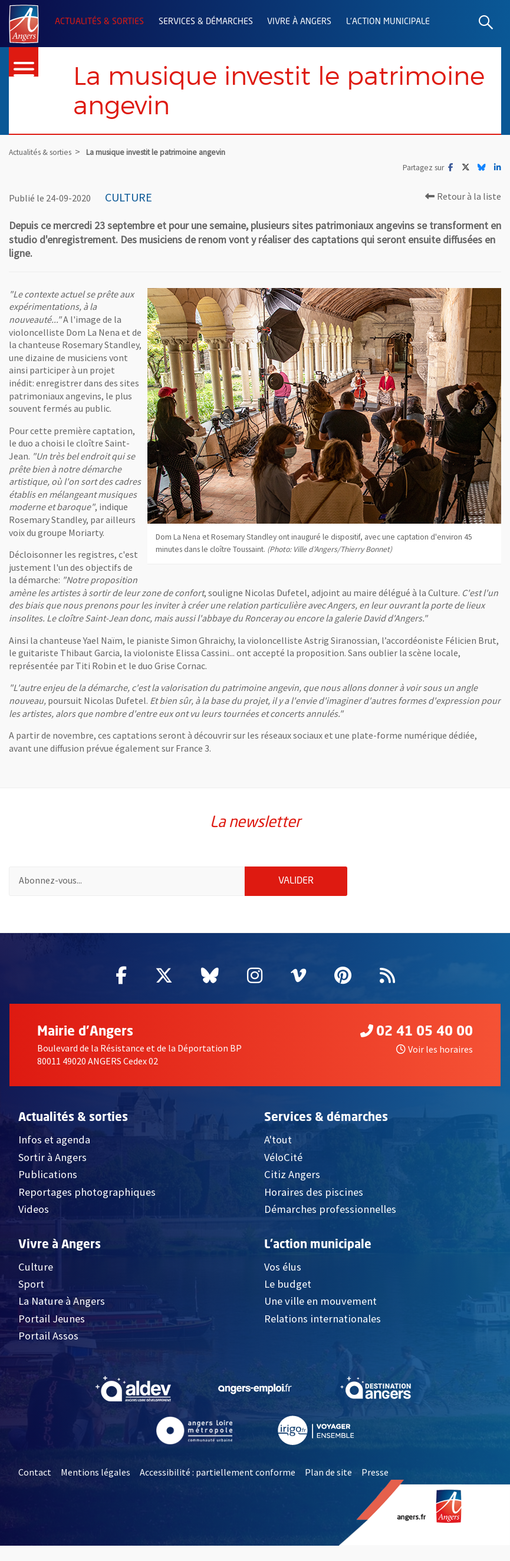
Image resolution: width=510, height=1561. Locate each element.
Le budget (287, 1286)
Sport (31, 1286)
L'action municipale (388, 22)
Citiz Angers (292, 1176)
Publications (47, 1176)
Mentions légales (95, 1474)
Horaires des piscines (313, 1194)
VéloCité (283, 1159)
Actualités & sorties (99, 22)
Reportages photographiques (87, 1194)
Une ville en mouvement (320, 1303)
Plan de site (328, 1474)
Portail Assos (48, 1338)
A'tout (278, 1142)
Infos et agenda (54, 1142)
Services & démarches (206, 22)
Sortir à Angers (52, 1159)
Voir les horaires (434, 1051)
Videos (33, 1211)
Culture (35, 1269)
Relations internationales (322, 1321)
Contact (34, 1474)
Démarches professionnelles (330, 1211)
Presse (375, 1474)
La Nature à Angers (61, 1303)
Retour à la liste (463, 197)
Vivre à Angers (299, 22)
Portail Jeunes (51, 1321)
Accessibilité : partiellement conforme (217, 1474)
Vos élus (282, 1269)
